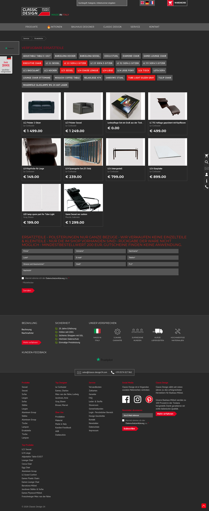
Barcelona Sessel (90, 56)
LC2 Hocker (50, 70)
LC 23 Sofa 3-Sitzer (101, 63)
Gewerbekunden (96, 408)
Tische (24, 423)
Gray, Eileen (60, 401)
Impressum (93, 430)
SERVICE (135, 27)
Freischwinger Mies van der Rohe (36, 496)
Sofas (24, 394)
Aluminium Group (29, 471)
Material (58, 420)
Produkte (26, 382)
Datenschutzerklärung (55, 278)
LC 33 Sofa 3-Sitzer (154, 63)
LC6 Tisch (143, 70)
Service (26, 38)
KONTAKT (154, 27)
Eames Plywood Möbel (32, 493)
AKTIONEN (54, 27)
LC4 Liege (108, 70)
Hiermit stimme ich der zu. (45, 278)
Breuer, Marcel (61, 405)
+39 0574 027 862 (124, 372)
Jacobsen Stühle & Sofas (33, 489)
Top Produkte (28, 445)
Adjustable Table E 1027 (37, 56)
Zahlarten (93, 390)
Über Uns (59, 412)
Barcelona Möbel (29, 485)
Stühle (24, 405)
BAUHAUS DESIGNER (82, 27)
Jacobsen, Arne (61, 398)
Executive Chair (32, 63)
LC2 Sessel (26, 449)
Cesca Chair (27, 464)
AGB (57, 431)
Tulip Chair (164, 77)
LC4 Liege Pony (125, 70)
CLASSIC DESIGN (112, 27)
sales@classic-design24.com (94, 372)
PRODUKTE (31, 27)
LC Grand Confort (29, 474)
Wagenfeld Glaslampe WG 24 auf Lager (45, 85)
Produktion (60, 416)
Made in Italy (61, 424)
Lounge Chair (27, 460)
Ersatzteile (39, 38)
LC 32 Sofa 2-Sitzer (128, 63)
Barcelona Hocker (65, 56)
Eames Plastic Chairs (30, 478)
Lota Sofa (159, 70)
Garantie (92, 394)
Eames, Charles (61, 390)
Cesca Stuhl (111, 56)
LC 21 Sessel (53, 63)
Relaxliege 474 (92, 77)
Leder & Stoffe (95, 401)
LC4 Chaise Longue (88, 70)
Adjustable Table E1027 (32, 456)
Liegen (25, 398)
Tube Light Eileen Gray (141, 77)
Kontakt (92, 419)
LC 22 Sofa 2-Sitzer (75, 63)
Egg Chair (26, 467)
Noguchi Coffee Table (67, 77)
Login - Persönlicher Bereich (101, 412)
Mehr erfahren (30, 342)
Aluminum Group (29, 412)
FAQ (90, 398)
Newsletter (93, 423)
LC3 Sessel (67, 70)
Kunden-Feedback (63, 427)
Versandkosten (95, 387)
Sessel (25, 387)
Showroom (93, 405)
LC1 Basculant (31, 70)
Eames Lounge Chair (155, 56)
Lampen (25, 427)
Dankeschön (60, 435)
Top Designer (61, 382)
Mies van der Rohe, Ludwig (67, 394)
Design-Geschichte (97, 416)
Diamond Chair (131, 56)
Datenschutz (94, 427)
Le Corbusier (60, 387)
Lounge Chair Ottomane (36, 77)
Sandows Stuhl (115, 77)
